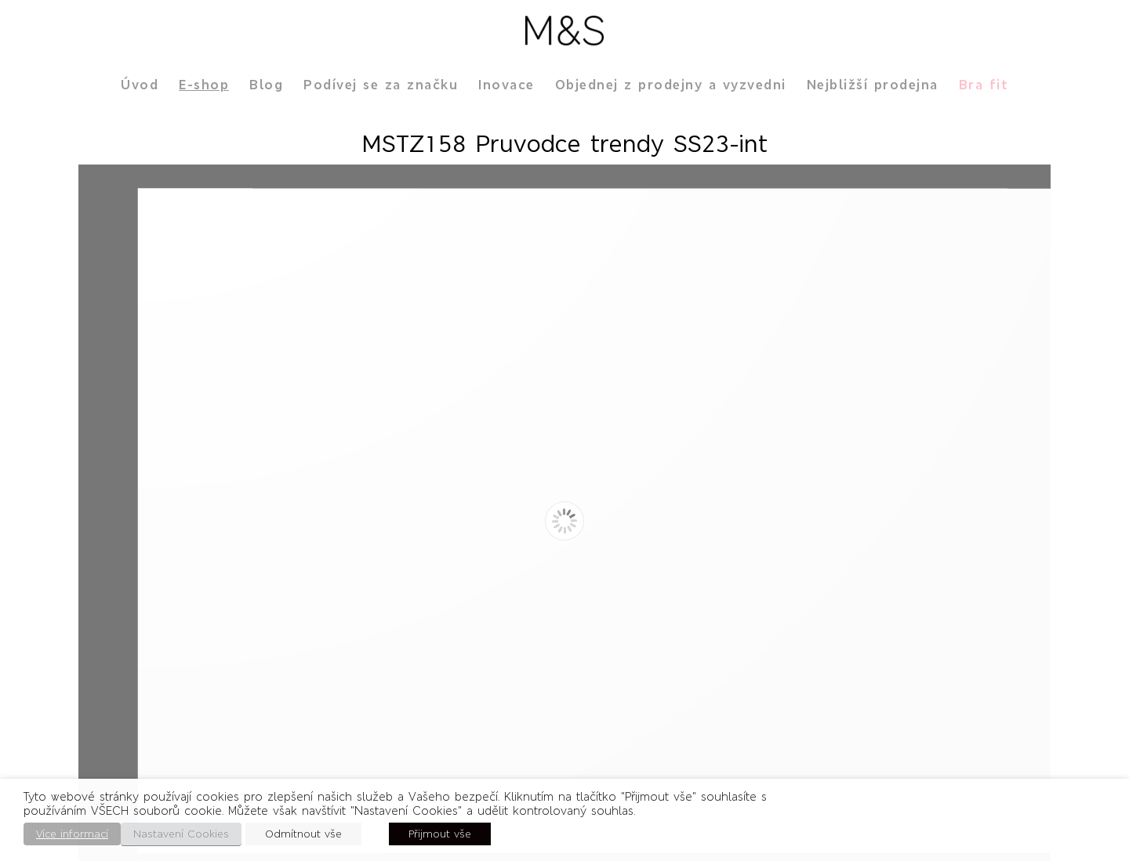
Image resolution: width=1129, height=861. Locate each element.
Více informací (72, 834)
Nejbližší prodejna (872, 84)
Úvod (139, 84)
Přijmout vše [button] (439, 834)
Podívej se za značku (380, 84)
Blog (266, 84)
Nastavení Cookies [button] (181, 834)
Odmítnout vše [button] (303, 834)
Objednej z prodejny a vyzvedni (670, 84)
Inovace (506, 84)
